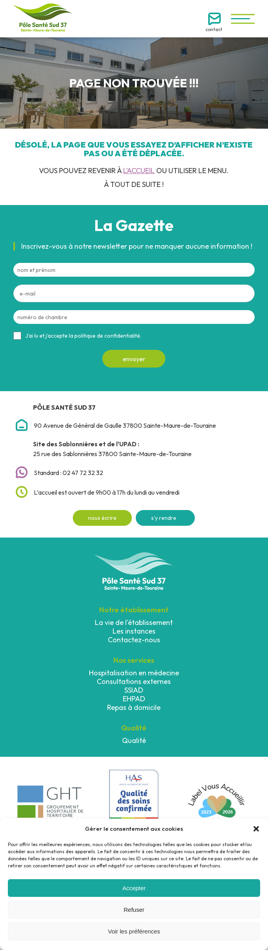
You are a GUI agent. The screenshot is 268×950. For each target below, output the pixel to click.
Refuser (134, 909)
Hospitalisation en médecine (134, 672)
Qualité (134, 740)
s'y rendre (163, 517)
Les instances (134, 631)
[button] (256, 829)
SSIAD (133, 690)
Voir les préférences (134, 931)
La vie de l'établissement (134, 622)
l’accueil (139, 170)
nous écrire (102, 517)
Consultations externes (134, 681)
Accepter (134, 888)
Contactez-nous (134, 639)
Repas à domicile (134, 707)
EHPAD (134, 698)
